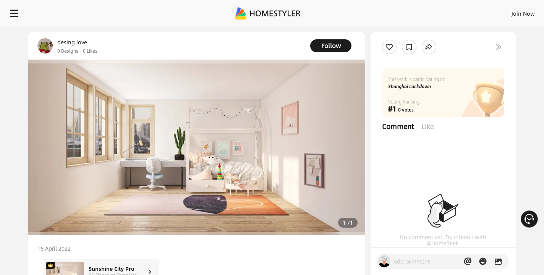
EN (457, 11)
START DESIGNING (506, 11)
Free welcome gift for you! (385, 30)
